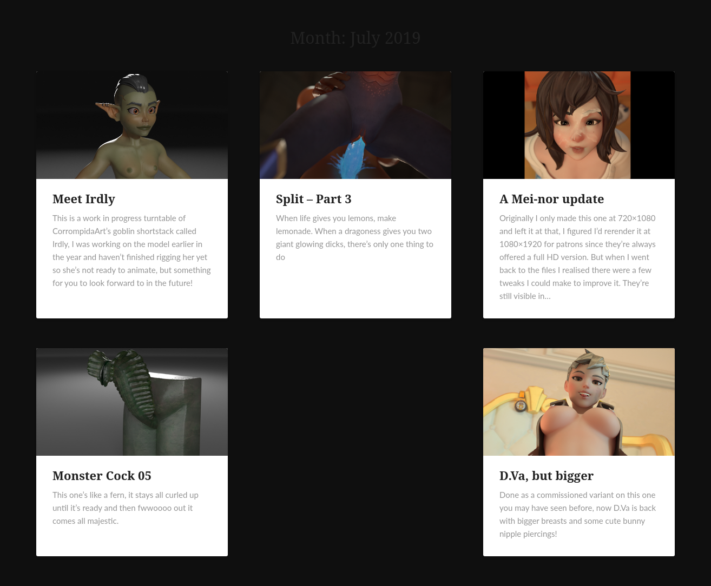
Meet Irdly (83, 198)
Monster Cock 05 (102, 475)
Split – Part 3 (314, 198)
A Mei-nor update (551, 198)
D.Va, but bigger (546, 475)
